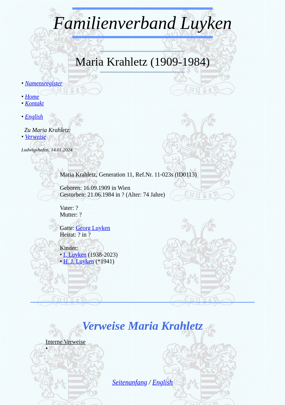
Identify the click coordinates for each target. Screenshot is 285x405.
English (34, 116)
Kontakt (34, 103)
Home (32, 96)
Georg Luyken (93, 228)
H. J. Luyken (78, 261)
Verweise (35, 137)
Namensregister (43, 83)
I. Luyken (74, 254)
